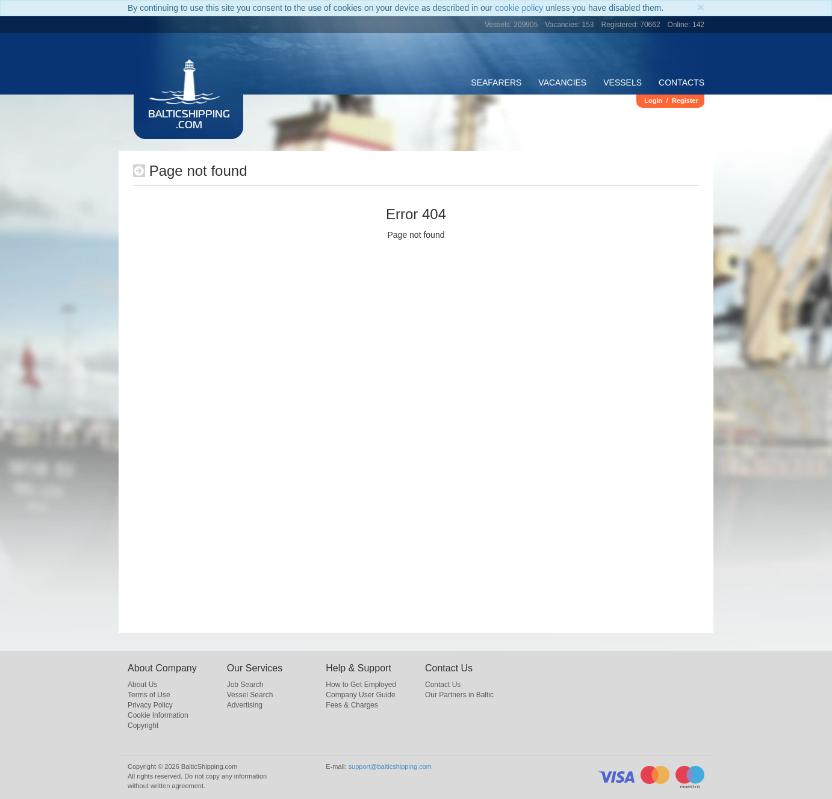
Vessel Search (250, 695)
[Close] (700, 7)
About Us (142, 684)
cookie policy (519, 8)
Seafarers (496, 82)
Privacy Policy (150, 705)
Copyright (143, 725)
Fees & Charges (352, 705)
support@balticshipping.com (390, 766)
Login (653, 100)
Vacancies (562, 82)
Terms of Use (149, 695)
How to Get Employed (361, 684)
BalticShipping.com (189, 120)
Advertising (244, 705)
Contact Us (443, 684)
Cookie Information (158, 715)
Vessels (622, 82)
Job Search (245, 684)
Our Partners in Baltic (459, 695)
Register (685, 100)
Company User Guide (360, 695)
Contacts (681, 82)
